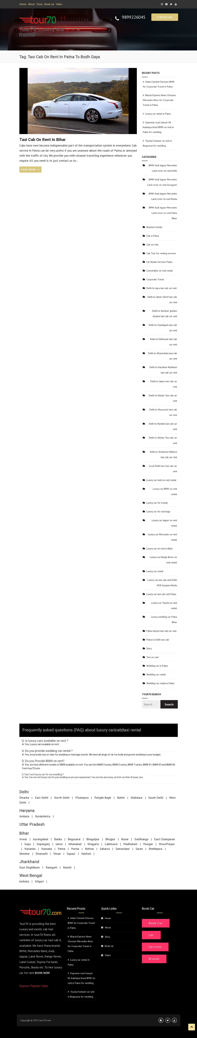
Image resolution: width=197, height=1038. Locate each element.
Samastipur (123, 849)
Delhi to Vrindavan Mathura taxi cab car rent (163, 454)
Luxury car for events (157, 502)
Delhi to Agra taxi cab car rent (161, 288)
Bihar (24, 833)
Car (151, 935)
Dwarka (24, 797)
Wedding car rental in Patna (160, 683)
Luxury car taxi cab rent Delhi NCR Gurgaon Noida (162, 582)
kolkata (24, 881)
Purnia (75, 849)
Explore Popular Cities (33, 986)
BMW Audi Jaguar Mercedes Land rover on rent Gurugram (162, 182)
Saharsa (105, 849)
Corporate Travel (155, 279)
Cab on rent (152, 244)
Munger (148, 844)
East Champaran (164, 839)
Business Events (154, 227)
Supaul (71, 853)
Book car (49, 4)
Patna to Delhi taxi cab (157, 639)
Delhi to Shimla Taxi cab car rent (163, 440)
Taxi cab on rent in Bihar (42, 140)
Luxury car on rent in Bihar (159, 548)
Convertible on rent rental (159, 270)
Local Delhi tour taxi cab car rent (163, 468)
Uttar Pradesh (32, 824)
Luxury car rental (154, 571)
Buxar (125, 839)
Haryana (27, 811)
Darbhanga (141, 839)
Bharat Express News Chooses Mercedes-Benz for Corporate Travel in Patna (159, 100)
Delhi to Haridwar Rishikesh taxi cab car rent (163, 370)
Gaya (27, 844)
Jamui (59, 844)
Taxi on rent (152, 657)
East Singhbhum (29, 867)
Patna (61, 849)
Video (59, 4)
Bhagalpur (92, 839)
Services (155, 947)
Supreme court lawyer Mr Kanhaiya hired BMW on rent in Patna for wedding (158, 127)
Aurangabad (40, 839)
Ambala (24, 816)
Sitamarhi (42, 853)
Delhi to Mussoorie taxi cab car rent (163, 412)
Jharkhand (29, 862)
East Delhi (41, 797)
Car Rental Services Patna (159, 261)
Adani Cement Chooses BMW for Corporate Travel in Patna (81, 923)
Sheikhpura (155, 849)
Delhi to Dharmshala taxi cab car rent (162, 356)
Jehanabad (75, 844)
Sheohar (24, 853)
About (31, 4)
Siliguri (39, 881)
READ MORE (30, 169)
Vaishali (86, 853)
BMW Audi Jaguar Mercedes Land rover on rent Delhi (163, 168)
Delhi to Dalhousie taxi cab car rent (163, 342)
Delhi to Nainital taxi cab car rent (163, 426)
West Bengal (30, 876)
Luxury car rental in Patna (158, 113)
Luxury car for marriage (158, 511)
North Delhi (61, 797)
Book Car (156, 923)
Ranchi (67, 867)
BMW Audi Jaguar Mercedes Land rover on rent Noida (163, 196)
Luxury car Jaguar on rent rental (164, 523)
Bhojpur (110, 839)
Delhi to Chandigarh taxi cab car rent (163, 327)
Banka (58, 839)
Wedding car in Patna (157, 665)
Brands (154, 959)
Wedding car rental (156, 674)
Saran (139, 849)
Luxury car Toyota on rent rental (164, 605)
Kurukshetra (42, 816)
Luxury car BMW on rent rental (165, 491)
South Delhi (155, 797)
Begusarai (74, 839)
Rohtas (89, 849)
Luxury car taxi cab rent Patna (161, 594)
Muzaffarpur (167, 844)
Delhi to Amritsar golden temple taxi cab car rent (164, 313)
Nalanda (29, 849)
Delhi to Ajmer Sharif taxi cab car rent (162, 299)
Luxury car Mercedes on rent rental (162, 537)
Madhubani (130, 844)
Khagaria (93, 844)
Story (40, 4)
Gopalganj (43, 844)
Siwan (57, 853)
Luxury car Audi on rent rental (161, 480)
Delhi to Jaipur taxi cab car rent (163, 384)
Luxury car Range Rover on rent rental (163, 560)
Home (22, 4)
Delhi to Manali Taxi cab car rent (163, 398)
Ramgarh (51, 867)
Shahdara (136, 797)
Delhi (24, 792)
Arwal (23, 839)
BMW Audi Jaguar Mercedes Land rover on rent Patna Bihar (163, 213)
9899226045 (133, 17)
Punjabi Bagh (102, 797)
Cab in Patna (152, 235)
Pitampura (81, 797)
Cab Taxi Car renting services (161, 253)
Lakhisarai (111, 844)
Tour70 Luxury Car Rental (42, 32)
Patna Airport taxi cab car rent (161, 630)
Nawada (46, 849)
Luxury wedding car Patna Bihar (164, 619)
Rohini (121, 797)
